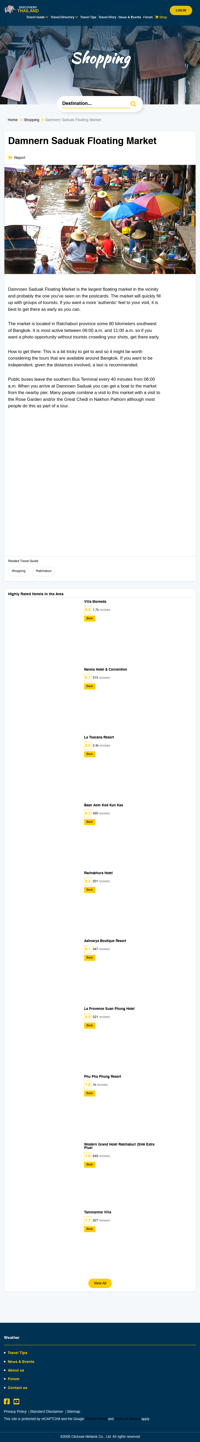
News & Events (129, 17)
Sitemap (73, 1412)
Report (16, 158)
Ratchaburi (44, 571)
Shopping (31, 120)
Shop (161, 17)
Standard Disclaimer (46, 1412)
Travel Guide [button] (37, 17)
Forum (148, 17)
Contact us (17, 1388)
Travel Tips (88, 17)
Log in (181, 10)
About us (16, 1370)
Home (13, 120)
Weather (12, 1338)
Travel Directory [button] (64, 17)
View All (100, 1283)
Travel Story (107, 17)
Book (89, 618)
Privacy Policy (15, 1412)
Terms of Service (127, 1419)
